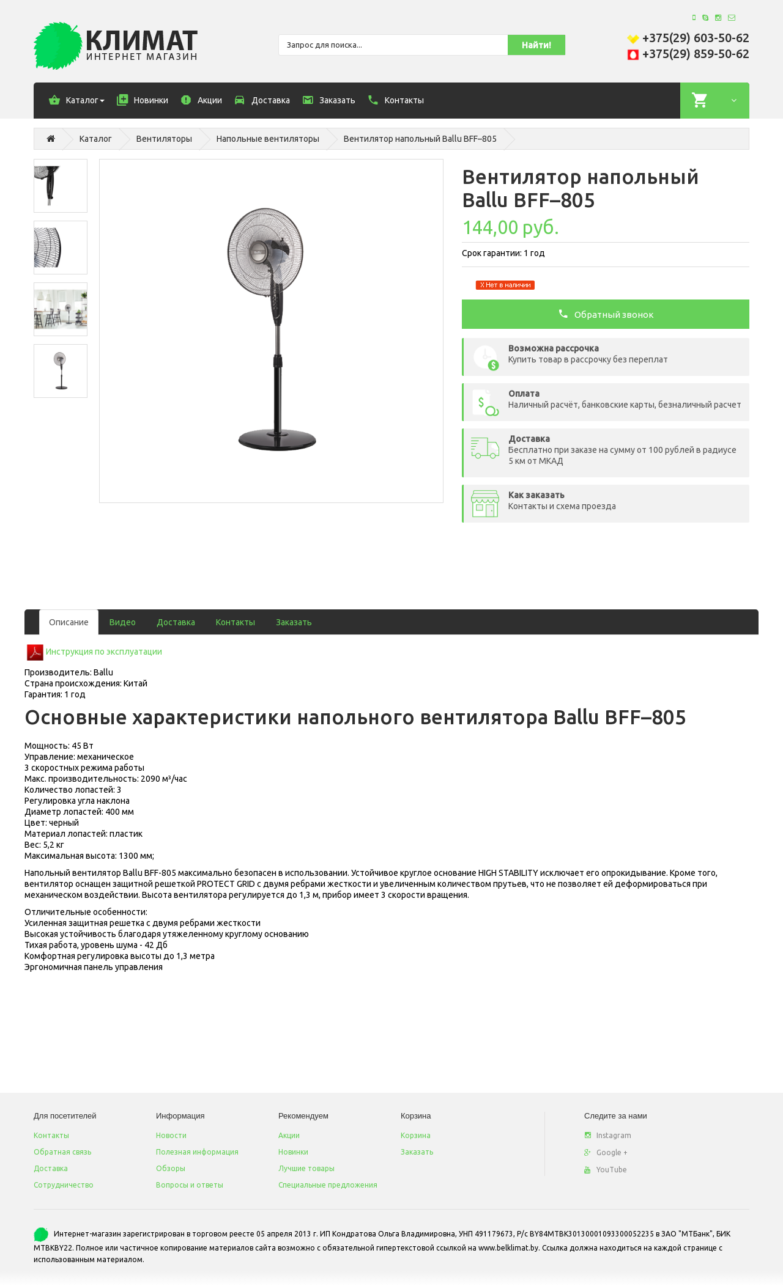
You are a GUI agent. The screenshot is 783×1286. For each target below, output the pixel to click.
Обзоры (170, 1168)
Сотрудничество (64, 1185)
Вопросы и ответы (189, 1185)
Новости (171, 1135)
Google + (606, 1152)
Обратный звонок (606, 313)
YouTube (605, 1170)
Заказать (294, 622)
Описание (69, 622)
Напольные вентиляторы (268, 139)
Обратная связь (62, 1152)
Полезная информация (197, 1152)
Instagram (607, 1135)
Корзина (416, 1135)
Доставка (176, 622)
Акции (289, 1135)
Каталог (96, 139)
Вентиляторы (164, 139)
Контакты (235, 622)
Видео (122, 622)
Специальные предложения (327, 1185)
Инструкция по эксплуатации (104, 651)
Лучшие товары (306, 1168)
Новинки (293, 1152)
